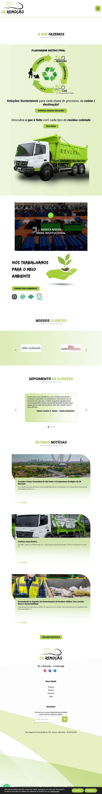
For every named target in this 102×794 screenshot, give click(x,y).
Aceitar (77, 790)
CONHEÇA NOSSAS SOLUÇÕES (51, 111)
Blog (51, 696)
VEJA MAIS (51, 126)
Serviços (51, 690)
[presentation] (16, 349)
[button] (48, 427)
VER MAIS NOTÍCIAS (51, 637)
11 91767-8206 (58, 666)
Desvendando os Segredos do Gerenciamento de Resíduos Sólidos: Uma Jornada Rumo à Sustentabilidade (51, 603)
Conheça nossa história (27, 542)
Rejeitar (91, 790)
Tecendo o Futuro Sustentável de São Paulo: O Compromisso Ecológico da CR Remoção (49, 483)
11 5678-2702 (45, 666)
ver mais (22, 502)
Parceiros (51, 693)
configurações (57, 791)
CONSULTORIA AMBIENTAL (25, 288)
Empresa (51, 687)
